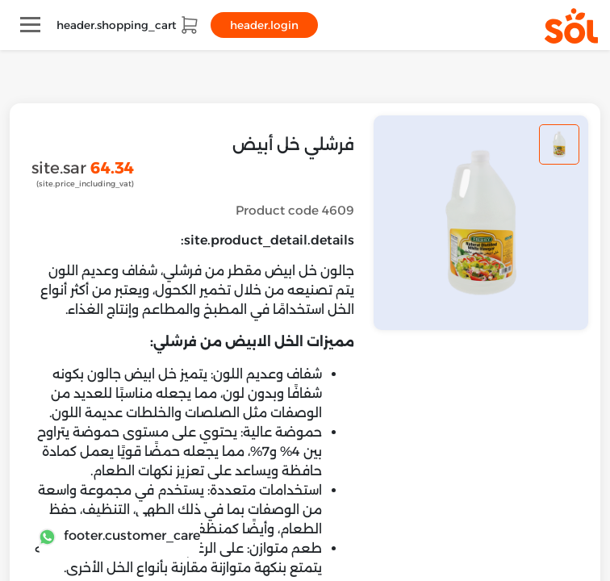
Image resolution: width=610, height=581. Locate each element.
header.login (264, 25)
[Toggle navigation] (30, 24)
